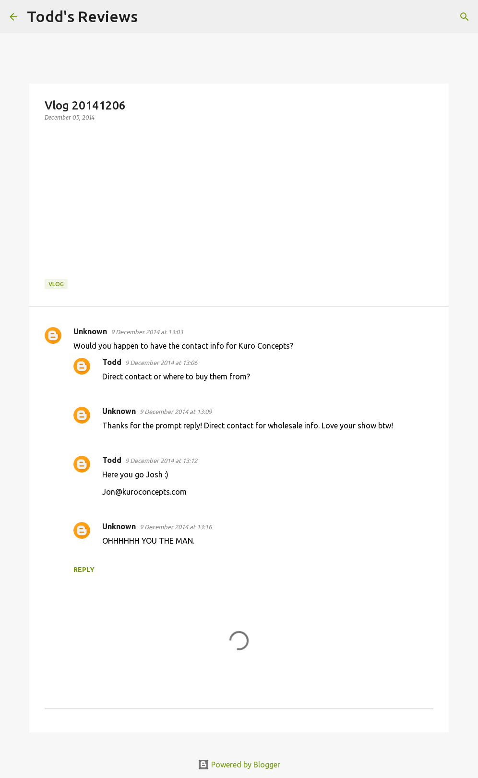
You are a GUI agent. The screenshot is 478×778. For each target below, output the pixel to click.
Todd (111, 362)
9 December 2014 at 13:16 (176, 526)
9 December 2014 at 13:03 (147, 331)
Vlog (56, 284)
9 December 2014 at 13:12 (161, 460)
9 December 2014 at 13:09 (176, 411)
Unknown (90, 331)
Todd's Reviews (82, 16)
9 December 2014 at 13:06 (161, 362)
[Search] (151, 16)
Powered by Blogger (239, 764)
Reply (84, 569)
